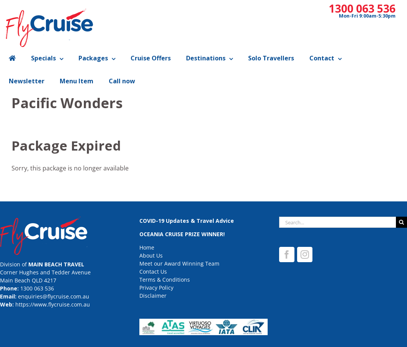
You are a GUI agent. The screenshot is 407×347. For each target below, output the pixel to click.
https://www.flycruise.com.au (52, 304)
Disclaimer (153, 295)
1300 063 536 (362, 8)
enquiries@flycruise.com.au (53, 296)
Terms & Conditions (164, 279)
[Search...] (337, 222)
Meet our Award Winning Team (179, 263)
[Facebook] (286, 254)
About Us (151, 255)
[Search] (401, 222)
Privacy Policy (156, 287)
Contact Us (153, 271)
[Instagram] (304, 254)
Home (146, 247)
